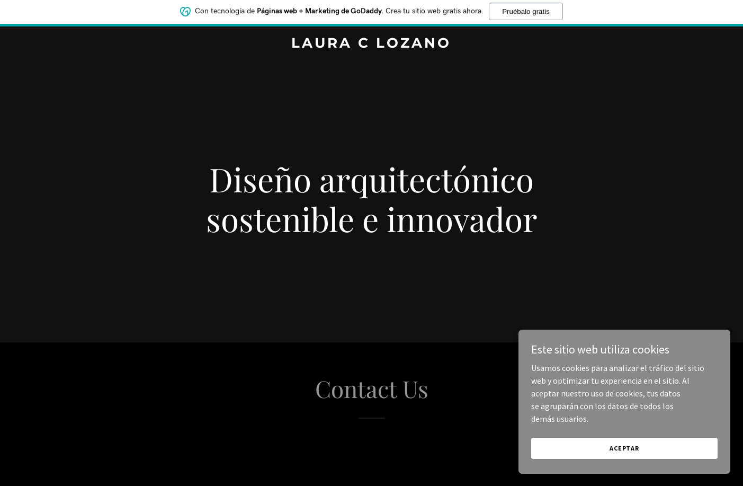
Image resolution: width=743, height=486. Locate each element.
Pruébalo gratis (526, 9)
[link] (371, 44)
